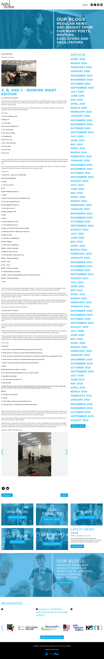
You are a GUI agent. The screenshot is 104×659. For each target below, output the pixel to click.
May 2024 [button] (77, 144)
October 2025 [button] (80, 83)
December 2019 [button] (81, 359)
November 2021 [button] (82, 266)
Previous (7, 495)
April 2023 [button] (78, 197)
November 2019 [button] (82, 363)
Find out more (17, 517)
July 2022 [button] (77, 233)
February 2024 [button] (81, 156)
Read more (77, 546)
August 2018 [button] (79, 420)
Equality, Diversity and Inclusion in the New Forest (52, 612)
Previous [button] (2, 452)
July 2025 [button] (77, 91)
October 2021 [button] (80, 270)
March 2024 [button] (79, 152)
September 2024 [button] (82, 132)
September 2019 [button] (82, 371)
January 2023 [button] (80, 209)
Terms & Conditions (65, 646)
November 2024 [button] (82, 124)
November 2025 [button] (82, 79)
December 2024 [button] (81, 120)
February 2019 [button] (81, 395)
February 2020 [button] (81, 351)
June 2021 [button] (77, 286)
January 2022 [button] (80, 257)
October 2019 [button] (80, 367)
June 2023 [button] (77, 189)
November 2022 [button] (82, 217)
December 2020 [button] (81, 310)
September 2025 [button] (82, 87)
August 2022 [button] (79, 229)
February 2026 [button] (81, 67)
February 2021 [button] (81, 302)
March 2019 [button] (79, 391)
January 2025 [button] (80, 115)
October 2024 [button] (80, 128)
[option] (34, 454)
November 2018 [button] (82, 408)
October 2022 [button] (80, 221)
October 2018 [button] (80, 412)
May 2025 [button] (77, 99)
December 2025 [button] (81, 75)
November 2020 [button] (82, 314)
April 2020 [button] (78, 343)
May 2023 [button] (77, 193)
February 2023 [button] (81, 205)
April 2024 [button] (78, 148)
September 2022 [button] (82, 225)
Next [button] (67, 452)
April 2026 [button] (78, 59)
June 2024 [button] (77, 140)
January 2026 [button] (80, 71)
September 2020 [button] (82, 323)
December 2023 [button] (81, 165)
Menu (85, 5)
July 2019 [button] (77, 375)
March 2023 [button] (79, 201)
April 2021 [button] (78, 294)
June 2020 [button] (77, 335)
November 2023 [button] (82, 169)
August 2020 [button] (79, 327)
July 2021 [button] (77, 282)
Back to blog (78, 426)
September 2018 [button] (82, 416)
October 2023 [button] (80, 173)
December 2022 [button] (81, 213)
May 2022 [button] (77, 241)
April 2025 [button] (78, 103)
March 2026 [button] (79, 63)
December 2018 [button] (81, 404)
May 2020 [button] (77, 339)
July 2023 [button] (77, 185)
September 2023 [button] (82, 177)
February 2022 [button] (81, 253)
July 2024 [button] (77, 136)
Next (64, 495)
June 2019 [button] (77, 379)
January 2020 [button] (80, 355)
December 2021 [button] (81, 262)
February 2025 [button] (81, 111)
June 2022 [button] (77, 237)
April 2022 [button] (78, 245)
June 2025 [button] (77, 95)
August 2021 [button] (79, 278)
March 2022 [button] (79, 249)
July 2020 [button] (77, 331)
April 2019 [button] (78, 387)
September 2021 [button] (82, 274)
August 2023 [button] (79, 181)
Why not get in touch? (52, 637)
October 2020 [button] (80, 319)
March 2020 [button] (79, 347)
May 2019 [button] (77, 383)
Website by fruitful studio (52, 649)
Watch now (17, 542)
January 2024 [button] (80, 160)
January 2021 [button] (80, 306)
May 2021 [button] (77, 290)
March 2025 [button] (79, 107)
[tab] (87, 59)
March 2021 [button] (79, 298)
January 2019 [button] (80, 399)
